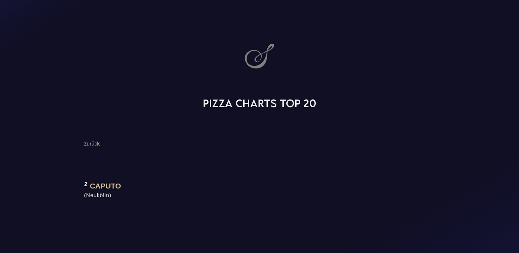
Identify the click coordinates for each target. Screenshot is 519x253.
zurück (92, 144)
